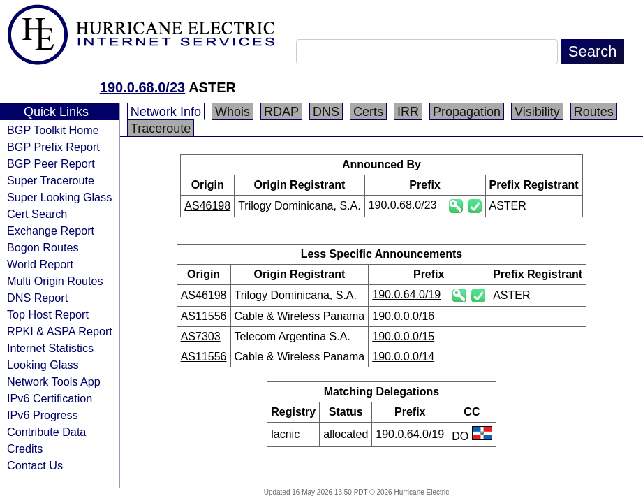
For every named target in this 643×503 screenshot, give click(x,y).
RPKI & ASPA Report (59, 331)
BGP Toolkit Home (53, 130)
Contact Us (35, 465)
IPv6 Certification (49, 398)
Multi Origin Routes (55, 281)
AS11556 (204, 316)
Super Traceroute (50, 180)
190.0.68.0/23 (142, 87)
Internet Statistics (50, 348)
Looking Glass (43, 364)
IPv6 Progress (42, 415)
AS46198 (207, 206)
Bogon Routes (43, 247)
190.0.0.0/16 (403, 316)
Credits (25, 448)
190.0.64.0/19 (406, 294)
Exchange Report (50, 230)
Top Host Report (48, 314)
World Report (40, 264)
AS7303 (201, 336)
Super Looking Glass (59, 197)
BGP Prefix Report (53, 146)
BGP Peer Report (51, 163)
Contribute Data (46, 431)
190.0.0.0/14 (403, 357)
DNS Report (37, 297)
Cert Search (37, 213)
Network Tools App (54, 381)
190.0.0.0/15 (403, 336)
